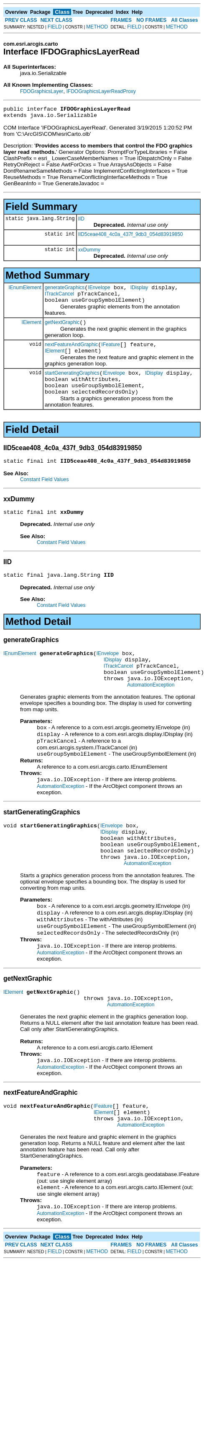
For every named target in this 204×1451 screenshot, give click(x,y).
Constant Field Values (44, 496)
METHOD (97, 27)
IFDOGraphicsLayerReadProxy (101, 91)
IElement (31, 329)
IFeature (110, 353)
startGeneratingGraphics (72, 384)
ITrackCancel (59, 299)
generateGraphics (64, 291)
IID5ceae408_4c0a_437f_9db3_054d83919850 (130, 237)
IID (81, 221)
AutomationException (150, 711)
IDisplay (139, 291)
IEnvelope (99, 291)
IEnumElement (24, 291)
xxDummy (89, 252)
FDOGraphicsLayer (41, 91)
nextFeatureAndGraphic (71, 353)
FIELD (55, 27)
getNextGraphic (62, 330)
